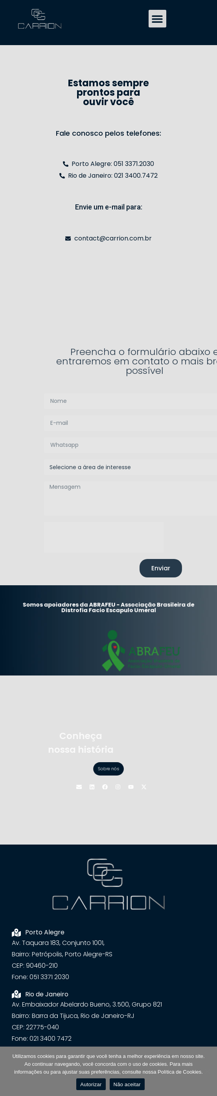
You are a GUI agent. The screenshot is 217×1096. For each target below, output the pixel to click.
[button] (157, 18)
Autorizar (90, 1084)
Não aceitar (127, 1084)
